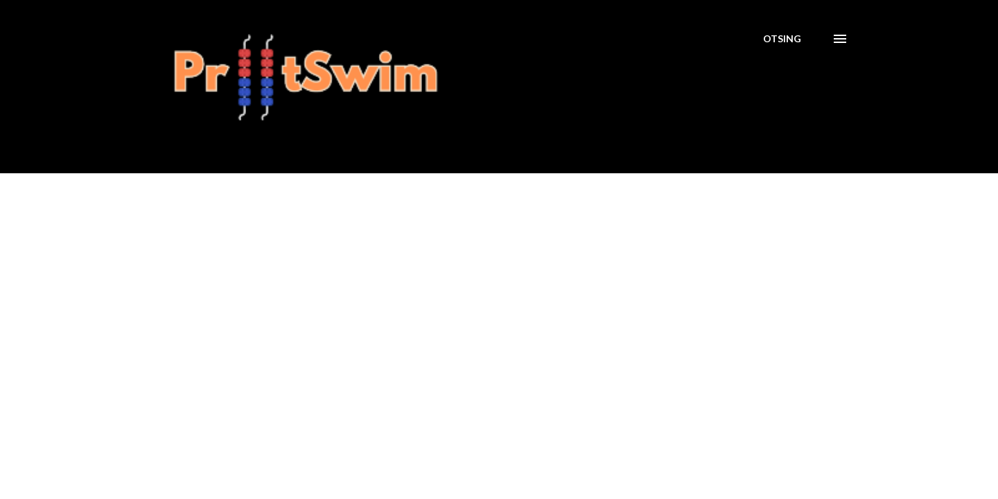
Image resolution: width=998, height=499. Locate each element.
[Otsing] (782, 38)
